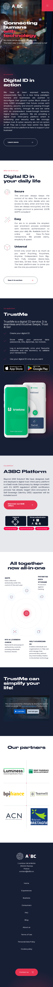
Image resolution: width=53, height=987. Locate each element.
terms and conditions (28, 706)
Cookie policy (26, 949)
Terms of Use (26, 934)
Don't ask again (33, 711)
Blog (26, 920)
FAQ (26, 913)
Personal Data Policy (26, 942)
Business (26, 898)
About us (26, 927)
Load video (21, 711)
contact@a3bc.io (26, 871)
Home (26, 883)
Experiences (26, 891)
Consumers (26, 905)
